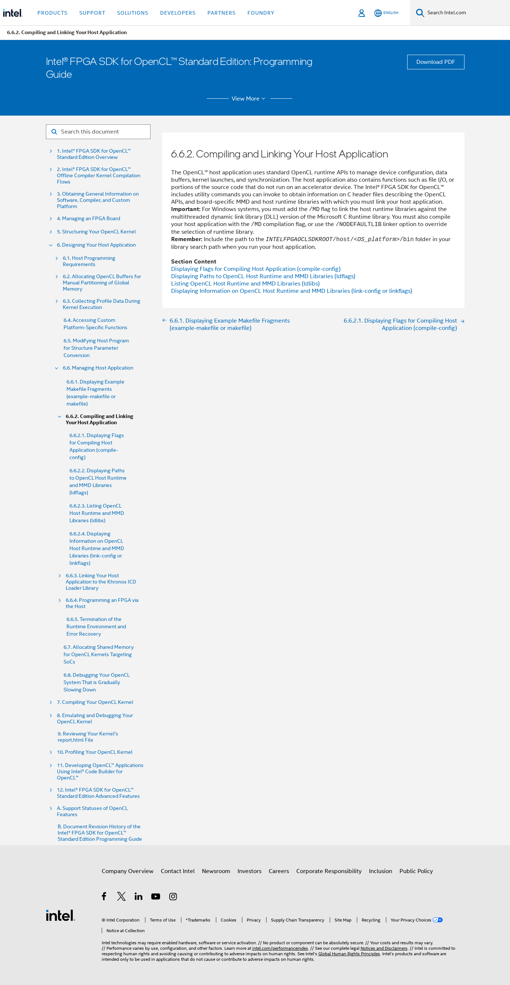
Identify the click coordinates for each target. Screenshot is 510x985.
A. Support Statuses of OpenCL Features (92, 811)
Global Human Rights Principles (349, 953)
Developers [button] (178, 13)
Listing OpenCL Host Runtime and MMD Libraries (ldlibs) (245, 283)
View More (249, 98)
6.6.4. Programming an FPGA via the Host (102, 603)
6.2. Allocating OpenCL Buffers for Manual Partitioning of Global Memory (102, 282)
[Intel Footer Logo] (60, 915)
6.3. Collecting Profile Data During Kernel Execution (101, 304)
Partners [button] (221, 13)
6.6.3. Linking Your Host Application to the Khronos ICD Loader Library (101, 582)
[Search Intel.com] (467, 13)
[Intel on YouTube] (156, 897)
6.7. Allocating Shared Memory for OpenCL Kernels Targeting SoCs (99, 654)
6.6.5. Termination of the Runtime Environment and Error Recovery (96, 626)
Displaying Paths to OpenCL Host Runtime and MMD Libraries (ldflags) (263, 276)
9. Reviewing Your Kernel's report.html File (88, 737)
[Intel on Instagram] (173, 897)
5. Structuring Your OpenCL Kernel (96, 232)
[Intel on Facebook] (104, 897)
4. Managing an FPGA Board (88, 218)
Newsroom (216, 871)
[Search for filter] (98, 131)
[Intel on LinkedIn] (139, 897)
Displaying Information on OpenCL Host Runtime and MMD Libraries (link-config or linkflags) (291, 291)
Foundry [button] (261, 13)
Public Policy (416, 871)
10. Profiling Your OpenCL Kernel (95, 752)
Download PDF (435, 62)
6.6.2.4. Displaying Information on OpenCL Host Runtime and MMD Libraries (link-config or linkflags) (96, 548)
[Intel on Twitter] (121, 897)
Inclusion (380, 871)
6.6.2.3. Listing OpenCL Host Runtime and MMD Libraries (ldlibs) (96, 513)
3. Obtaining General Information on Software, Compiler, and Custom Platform (98, 200)
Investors (249, 871)
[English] (386, 13)
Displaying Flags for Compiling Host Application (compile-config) (256, 269)
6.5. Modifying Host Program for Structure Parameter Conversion (96, 348)
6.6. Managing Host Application (98, 368)
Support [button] (92, 13)
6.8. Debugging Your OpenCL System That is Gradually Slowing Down (97, 682)
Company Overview (127, 871)
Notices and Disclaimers (384, 948)
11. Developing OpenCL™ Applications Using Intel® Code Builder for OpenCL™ (100, 771)
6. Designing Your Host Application (96, 245)
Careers (279, 871)
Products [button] (52, 13)
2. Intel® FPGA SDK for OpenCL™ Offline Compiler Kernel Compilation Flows (98, 175)
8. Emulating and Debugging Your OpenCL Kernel (95, 718)
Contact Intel (178, 871)
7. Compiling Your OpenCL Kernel (95, 702)
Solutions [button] (132, 13)
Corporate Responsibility (329, 871)
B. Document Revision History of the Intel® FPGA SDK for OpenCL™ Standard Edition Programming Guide (100, 833)
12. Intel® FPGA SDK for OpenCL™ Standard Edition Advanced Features (98, 793)
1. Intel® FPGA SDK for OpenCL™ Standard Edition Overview (94, 154)
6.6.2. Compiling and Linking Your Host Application (99, 419)
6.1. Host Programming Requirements (89, 261)
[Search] (420, 12)
